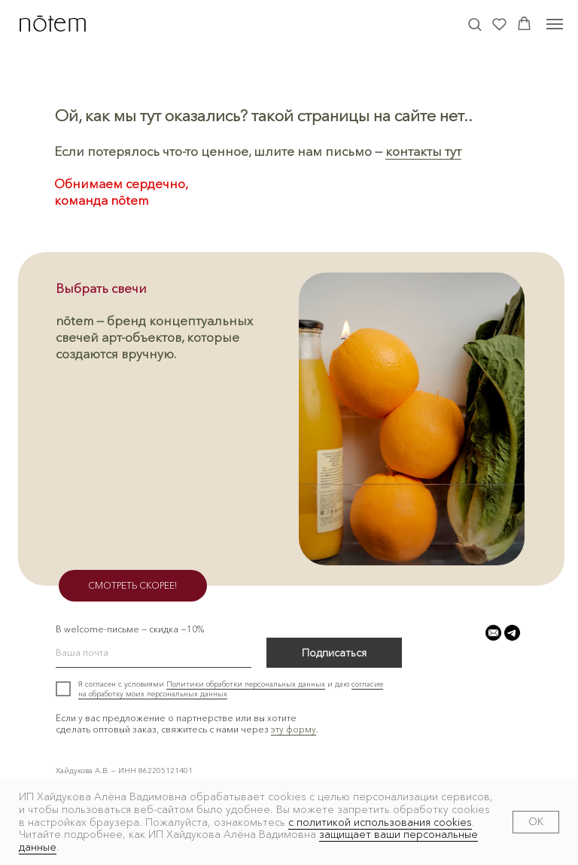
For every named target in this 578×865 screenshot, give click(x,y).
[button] (474, 24)
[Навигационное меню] (554, 24)
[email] (153, 653)
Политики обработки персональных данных (245, 684)
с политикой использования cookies (380, 822)
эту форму (293, 729)
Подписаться (334, 652)
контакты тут (423, 151)
